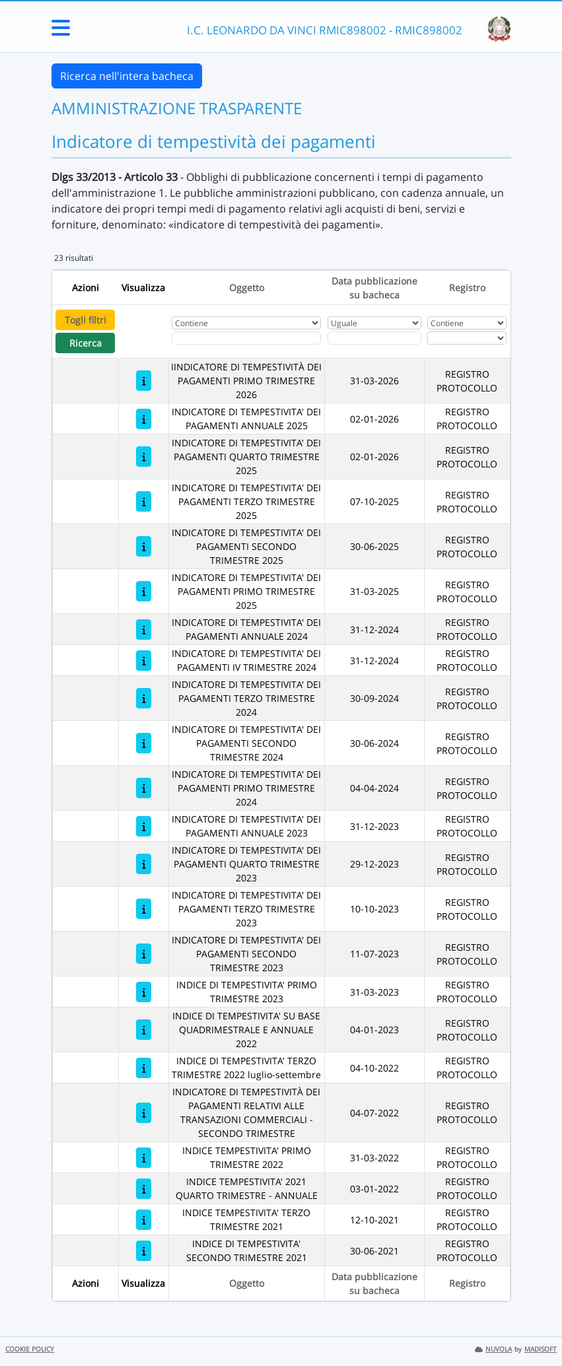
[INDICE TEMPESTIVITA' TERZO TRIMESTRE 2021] (143, 1220)
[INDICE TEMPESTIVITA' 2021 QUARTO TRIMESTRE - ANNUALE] (143, 1188)
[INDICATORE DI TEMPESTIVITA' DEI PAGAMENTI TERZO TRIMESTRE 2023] (143, 909)
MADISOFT (540, 1349)
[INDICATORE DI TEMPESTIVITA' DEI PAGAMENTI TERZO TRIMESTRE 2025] (143, 501)
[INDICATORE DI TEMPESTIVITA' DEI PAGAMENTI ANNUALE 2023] (143, 826)
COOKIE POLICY (29, 1349)
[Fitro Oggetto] (246, 338)
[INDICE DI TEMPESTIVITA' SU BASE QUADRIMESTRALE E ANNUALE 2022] (143, 1029)
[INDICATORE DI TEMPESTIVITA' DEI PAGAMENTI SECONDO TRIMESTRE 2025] (143, 546)
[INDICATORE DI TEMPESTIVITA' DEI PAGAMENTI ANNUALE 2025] (143, 419)
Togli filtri (85, 320)
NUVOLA (493, 1349)
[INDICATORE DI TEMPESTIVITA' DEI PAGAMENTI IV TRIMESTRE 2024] (143, 660)
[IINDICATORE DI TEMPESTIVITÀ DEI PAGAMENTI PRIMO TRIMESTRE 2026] (143, 380)
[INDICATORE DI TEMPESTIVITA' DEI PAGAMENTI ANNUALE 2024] (143, 629)
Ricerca (85, 343)
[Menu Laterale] (61, 31)
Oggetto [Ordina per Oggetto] (246, 287)
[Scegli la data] (374, 338)
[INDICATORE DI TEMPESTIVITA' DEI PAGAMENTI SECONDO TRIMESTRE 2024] (143, 743)
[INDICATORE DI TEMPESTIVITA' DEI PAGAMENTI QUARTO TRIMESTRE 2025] (143, 456)
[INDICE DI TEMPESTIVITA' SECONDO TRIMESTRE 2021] (143, 1251)
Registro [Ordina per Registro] (467, 287)
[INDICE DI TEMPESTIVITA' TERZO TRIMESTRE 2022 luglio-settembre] (143, 1068)
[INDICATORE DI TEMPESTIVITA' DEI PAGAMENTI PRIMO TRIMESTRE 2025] (143, 591)
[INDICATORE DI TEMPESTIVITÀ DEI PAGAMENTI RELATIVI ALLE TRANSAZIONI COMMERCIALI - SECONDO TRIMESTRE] (143, 1113)
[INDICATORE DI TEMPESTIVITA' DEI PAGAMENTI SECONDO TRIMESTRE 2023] (143, 953)
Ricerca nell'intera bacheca (126, 76)
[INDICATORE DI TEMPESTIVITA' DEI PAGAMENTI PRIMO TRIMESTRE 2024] (143, 788)
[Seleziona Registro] (467, 338)
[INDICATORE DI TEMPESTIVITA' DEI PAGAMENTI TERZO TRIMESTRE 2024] (143, 698)
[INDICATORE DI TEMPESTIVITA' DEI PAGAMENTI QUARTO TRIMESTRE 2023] (143, 864)
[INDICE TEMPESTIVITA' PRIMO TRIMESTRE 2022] (143, 1157)
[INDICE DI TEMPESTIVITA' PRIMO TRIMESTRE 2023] (143, 992)
